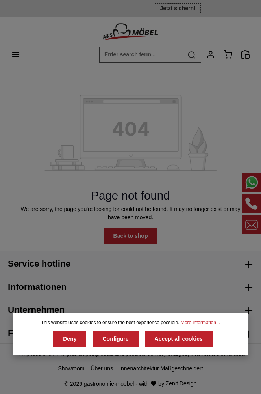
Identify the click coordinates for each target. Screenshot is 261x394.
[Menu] (16, 54)
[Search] (192, 55)
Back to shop (130, 236)
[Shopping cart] (228, 54)
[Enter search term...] (141, 55)
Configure (115, 339)
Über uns (102, 368)
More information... (200, 322)
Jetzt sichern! (177, 8)
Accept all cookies (179, 339)
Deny (69, 339)
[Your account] (210, 54)
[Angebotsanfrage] (245, 54)
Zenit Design (181, 383)
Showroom (71, 368)
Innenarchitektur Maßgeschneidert (161, 368)
